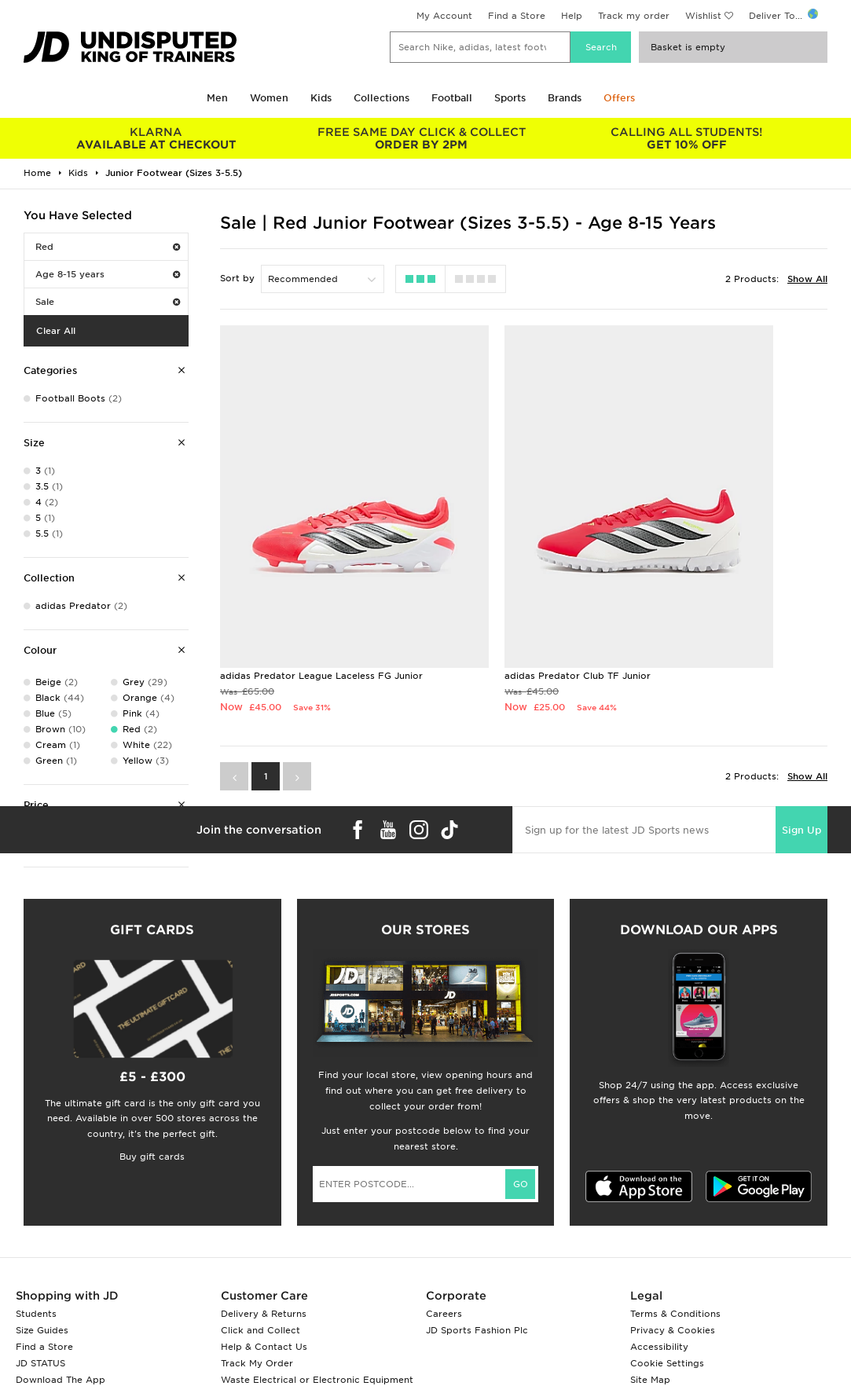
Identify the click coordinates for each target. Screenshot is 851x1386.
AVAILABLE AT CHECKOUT (156, 138)
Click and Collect (260, 1330)
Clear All (55, 330)
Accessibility (659, 1346)
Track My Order (257, 1363)
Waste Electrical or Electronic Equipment (317, 1379)
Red (107, 246)
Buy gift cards (152, 1156)
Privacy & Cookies (672, 1330)
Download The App (60, 1379)
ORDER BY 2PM (422, 138)
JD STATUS (40, 1363)
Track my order (633, 15)
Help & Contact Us (264, 1346)
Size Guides (42, 1330)
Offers (619, 98)
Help (571, 15)
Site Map (650, 1379)
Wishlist (703, 15)
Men (217, 98)
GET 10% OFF (687, 138)
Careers (444, 1313)
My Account (444, 15)
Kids (321, 98)
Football (451, 98)
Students (36, 1313)
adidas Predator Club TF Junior (500, 576)
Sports (510, 98)
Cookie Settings (667, 1363)
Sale (107, 301)
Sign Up (801, 745)
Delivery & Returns (263, 1313)
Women (269, 98)
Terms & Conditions (675, 1313)
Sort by (237, 278)
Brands (564, 98)
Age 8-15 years (107, 274)
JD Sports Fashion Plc (477, 1330)
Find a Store (516, 15)
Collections (381, 98)
